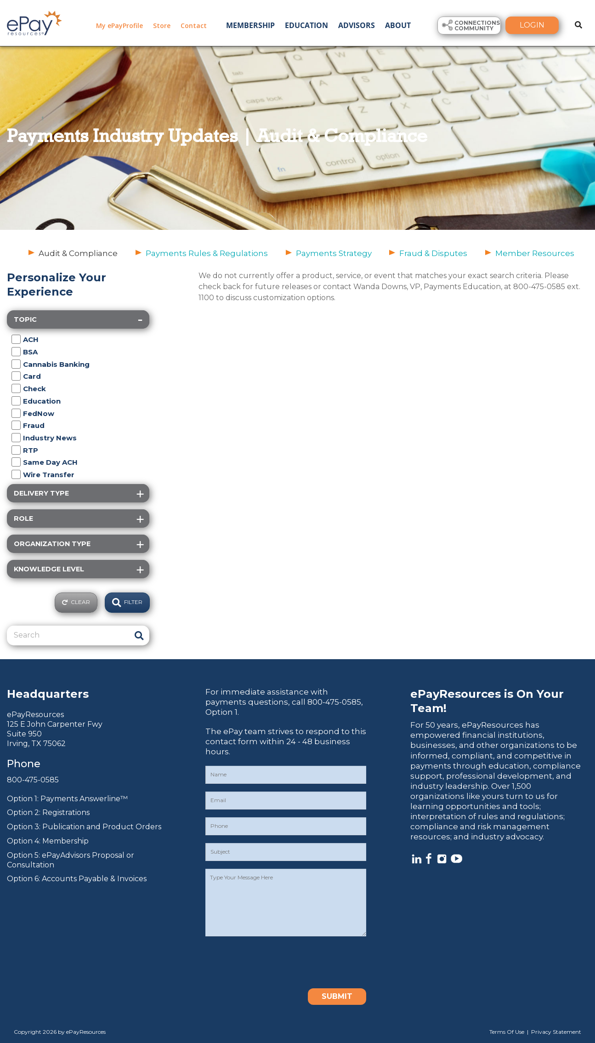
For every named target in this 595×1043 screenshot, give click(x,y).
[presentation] (275, 962)
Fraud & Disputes (433, 253)
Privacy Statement (556, 1031)
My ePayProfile (119, 25)
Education (306, 25)
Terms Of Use (506, 1031)
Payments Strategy (334, 253)
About (398, 25)
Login (532, 25)
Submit (337, 996)
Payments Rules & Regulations (207, 253)
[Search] (67, 635)
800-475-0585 (33, 779)
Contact (194, 25)
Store (161, 25)
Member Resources (534, 253)
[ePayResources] (34, 22)
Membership (250, 25)
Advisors (356, 25)
